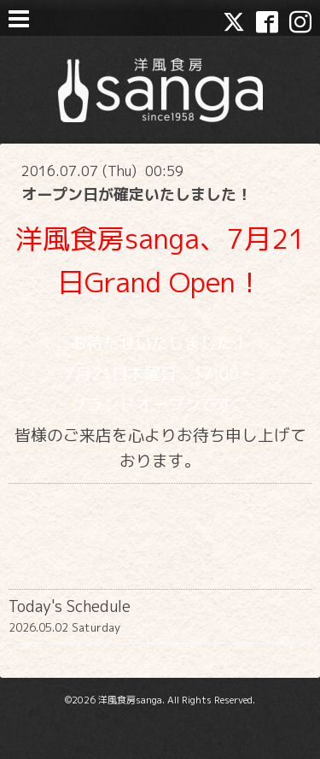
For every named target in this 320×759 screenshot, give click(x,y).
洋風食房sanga (130, 700)
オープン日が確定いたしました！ (136, 194)
